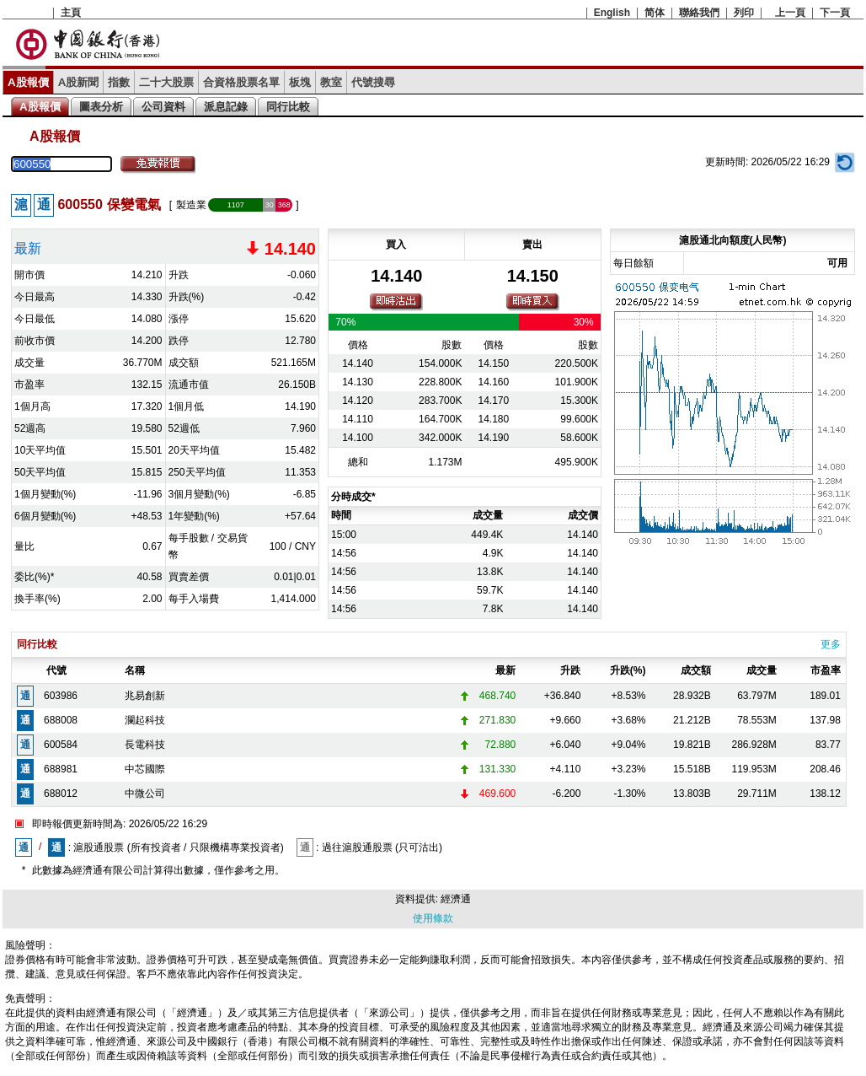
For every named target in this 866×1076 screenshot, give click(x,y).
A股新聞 (78, 82)
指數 (119, 82)
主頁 (71, 13)
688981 (61, 769)
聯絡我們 (699, 13)
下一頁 (835, 13)
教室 (331, 82)
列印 (744, 13)
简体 (654, 13)
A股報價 (28, 82)
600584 (61, 745)
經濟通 (456, 899)
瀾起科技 (145, 720)
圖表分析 (101, 106)
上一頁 (790, 13)
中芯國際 (145, 769)
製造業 (191, 205)
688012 (61, 793)
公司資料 (163, 106)
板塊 (300, 82)
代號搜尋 (373, 82)
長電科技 (145, 745)
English (612, 13)
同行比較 (288, 106)
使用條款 (433, 918)
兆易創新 (145, 696)
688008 (61, 720)
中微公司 (145, 793)
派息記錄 (226, 106)
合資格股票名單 (241, 82)
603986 (61, 696)
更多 (831, 644)
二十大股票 (166, 82)
